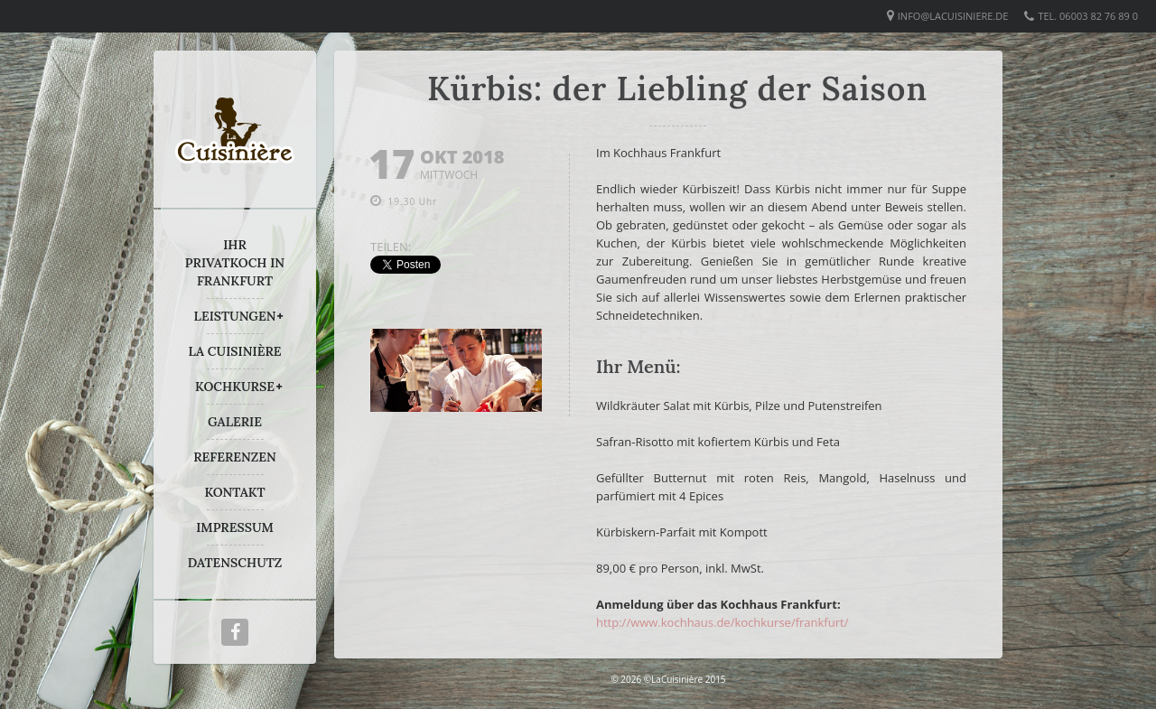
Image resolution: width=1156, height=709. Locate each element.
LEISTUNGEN (235, 316)
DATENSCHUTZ (235, 563)
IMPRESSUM (235, 527)
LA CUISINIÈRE (235, 351)
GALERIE (235, 422)
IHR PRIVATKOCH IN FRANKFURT (234, 263)
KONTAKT (234, 492)
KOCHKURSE (235, 386)
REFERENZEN (234, 457)
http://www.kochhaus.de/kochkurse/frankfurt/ (722, 622)
